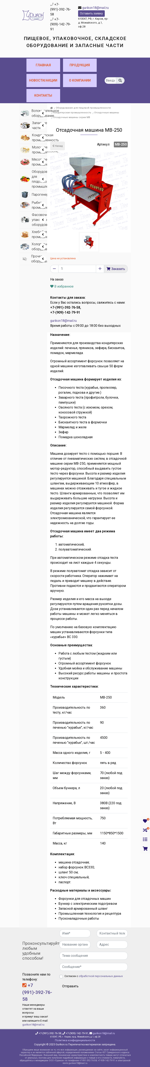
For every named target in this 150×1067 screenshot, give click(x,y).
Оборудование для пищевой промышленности (83, 108)
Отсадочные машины (106, 112)
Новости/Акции (43, 80)
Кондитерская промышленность (72, 112)
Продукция (80, 65)
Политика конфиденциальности (75, 1040)
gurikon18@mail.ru (95, 8)
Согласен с (93, 976)
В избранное (62, 286)
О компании (80, 80)
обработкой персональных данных (101, 976)
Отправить (70, 986)
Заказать (118, 269)
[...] (110, 80)
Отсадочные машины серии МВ (71, 117)
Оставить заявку (91, 13)
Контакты (43, 95)
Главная (43, 65)
